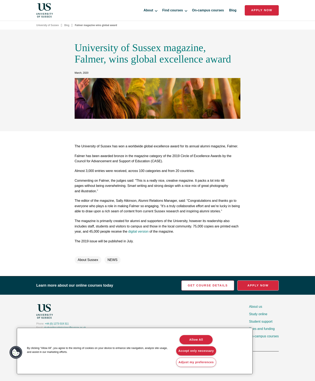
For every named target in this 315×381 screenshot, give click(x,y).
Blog (232, 10)
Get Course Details (208, 285)
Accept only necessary (196, 350)
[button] (16, 352)
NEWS (113, 260)
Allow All (196, 339)
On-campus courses (208, 10)
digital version (138, 231)
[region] (135, 351)
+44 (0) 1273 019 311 (57, 323)
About (150, 10)
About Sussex (88, 260)
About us (255, 306)
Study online (258, 314)
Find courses (174, 10)
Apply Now (261, 10)
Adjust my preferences (196, 362)
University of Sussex (47, 25)
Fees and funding (262, 329)
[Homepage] (44, 10)
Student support (261, 321)
